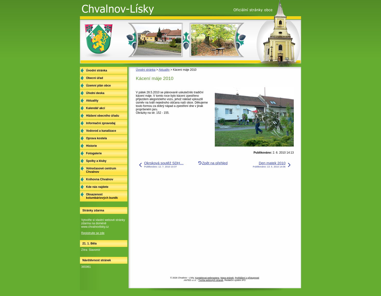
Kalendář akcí (95, 108)
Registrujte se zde (92, 233)
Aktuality (164, 69)
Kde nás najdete (97, 187)
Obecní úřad (94, 78)
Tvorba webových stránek (210, 280)
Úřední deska (95, 93)
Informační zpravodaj (100, 123)
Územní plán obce (98, 85)
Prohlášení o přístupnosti (247, 278)
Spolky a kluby (96, 161)
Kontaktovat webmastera (207, 278)
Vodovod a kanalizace (101, 130)
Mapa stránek (227, 278)
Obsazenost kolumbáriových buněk (102, 196)
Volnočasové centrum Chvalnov (101, 170)
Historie (91, 146)
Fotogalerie (94, 153)
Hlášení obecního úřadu (102, 115)
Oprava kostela (96, 138)
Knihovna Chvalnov (99, 179)
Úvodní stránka (146, 69)
